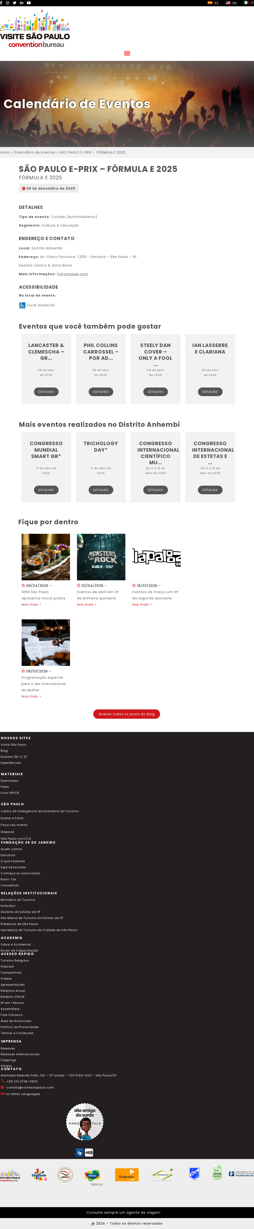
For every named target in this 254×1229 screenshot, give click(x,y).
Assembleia (10, 1009)
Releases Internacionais (20, 1054)
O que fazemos (13, 861)
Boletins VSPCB (13, 997)
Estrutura (8, 855)
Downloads (10, 781)
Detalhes (46, 392)
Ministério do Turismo (18, 900)
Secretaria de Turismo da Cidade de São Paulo (39, 930)
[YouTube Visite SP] (29, 2)
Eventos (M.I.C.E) (14, 757)
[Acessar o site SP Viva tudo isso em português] (42, 1180)
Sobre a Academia (16, 944)
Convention (10, 885)
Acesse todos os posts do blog (127, 714)
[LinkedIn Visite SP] (21, 2)
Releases (8, 1048)
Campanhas (11, 973)
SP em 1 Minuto (12, 1003)
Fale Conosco (12, 1015)
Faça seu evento (14, 825)
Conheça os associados (20, 873)
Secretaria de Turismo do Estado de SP (32, 918)
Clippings (9, 1060)
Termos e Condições (17, 1033)
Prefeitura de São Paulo (19, 924)
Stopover (7, 832)
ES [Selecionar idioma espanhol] (213, 3)
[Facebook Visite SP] (1, 2)
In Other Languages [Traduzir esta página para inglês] (23, 1094)
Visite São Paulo (13, 745)
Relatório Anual (13, 991)
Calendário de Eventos (34, 152)
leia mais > (31, 604)
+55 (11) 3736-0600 (22, 1081)
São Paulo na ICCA (16, 839)
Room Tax (8, 879)
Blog (4, 751)
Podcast (7, 967)
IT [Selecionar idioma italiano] (249, 3)
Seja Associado (13, 867)
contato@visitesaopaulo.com (30, 1087)
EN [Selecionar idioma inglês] (231, 3)
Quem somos (11, 849)
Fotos (5, 787)
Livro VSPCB (10, 793)
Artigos (6, 1066)
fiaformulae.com (72, 274)
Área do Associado (16, 1021)
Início (5, 152)
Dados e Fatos (12, 818)
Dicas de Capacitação (19, 950)
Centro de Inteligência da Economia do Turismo (40, 811)
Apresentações (13, 985)
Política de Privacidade (20, 1027)
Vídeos (6, 979)
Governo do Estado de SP (20, 912)
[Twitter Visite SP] (15, 2)
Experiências (11, 763)
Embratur (8, 906)
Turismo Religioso (15, 960)
